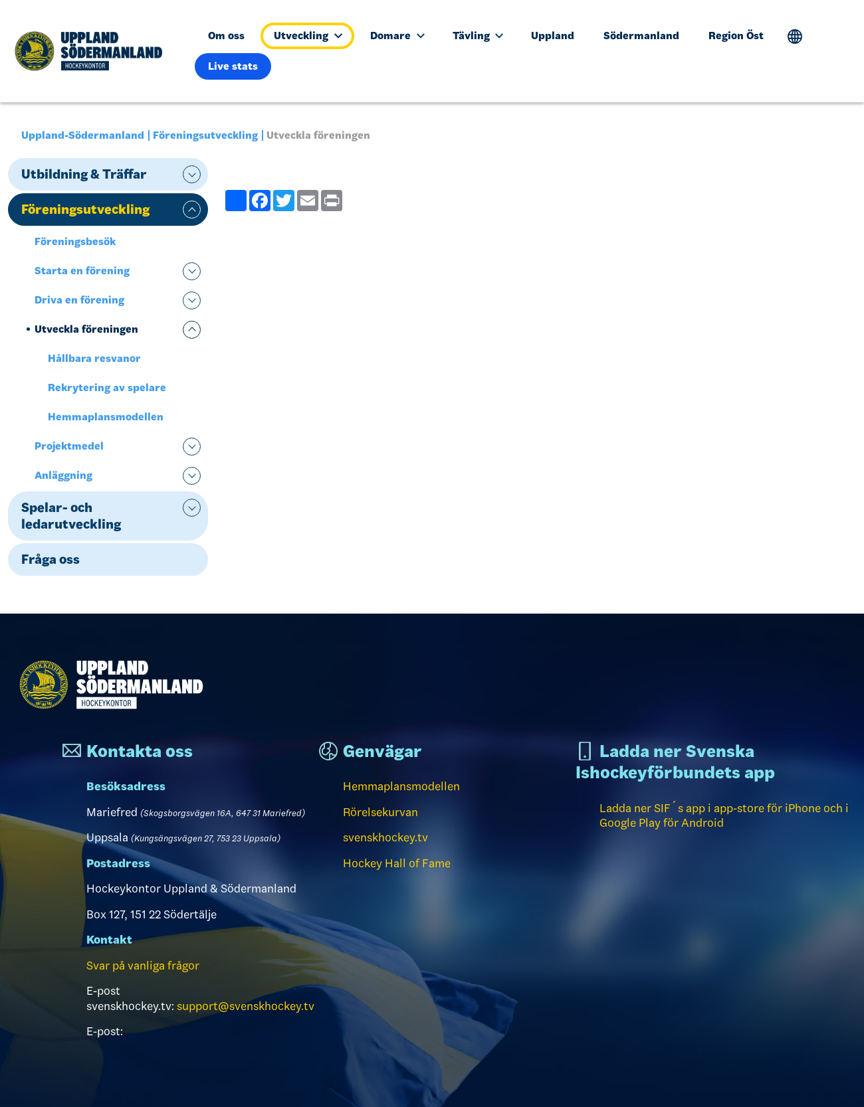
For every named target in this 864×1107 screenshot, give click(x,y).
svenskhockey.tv (385, 837)
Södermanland (641, 35)
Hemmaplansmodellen (105, 416)
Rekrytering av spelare (107, 387)
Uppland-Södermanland (82, 135)
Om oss (226, 35)
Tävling (478, 35)
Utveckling (308, 35)
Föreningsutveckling (205, 135)
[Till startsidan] (94, 51)
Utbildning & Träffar (84, 174)
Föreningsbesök (75, 241)
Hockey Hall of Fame (397, 863)
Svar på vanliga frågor (142, 965)
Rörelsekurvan (380, 812)
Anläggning (63, 475)
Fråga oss (50, 559)
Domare (397, 35)
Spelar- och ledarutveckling (71, 515)
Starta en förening (82, 270)
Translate (795, 37)
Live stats (233, 66)
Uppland (552, 35)
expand (192, 174)
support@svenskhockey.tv (245, 1006)
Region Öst (736, 35)
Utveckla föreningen (86, 329)
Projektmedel (69, 446)
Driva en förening (79, 300)
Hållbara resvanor (94, 358)
